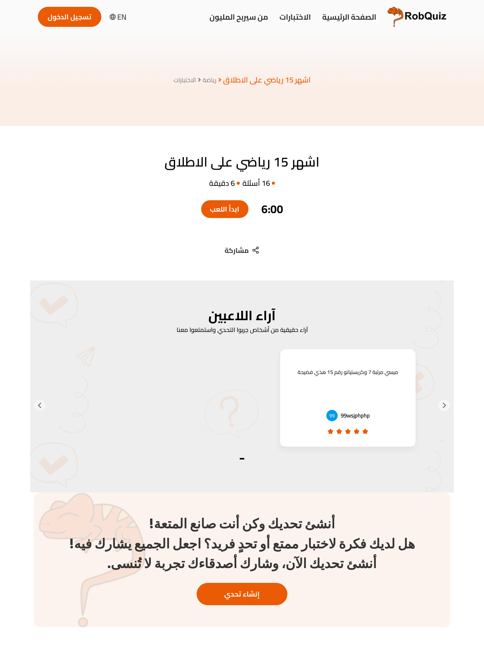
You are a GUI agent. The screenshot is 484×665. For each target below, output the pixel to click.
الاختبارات (295, 17)
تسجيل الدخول (70, 17)
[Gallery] (242, 405)
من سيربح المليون (238, 17)
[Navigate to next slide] (39, 405)
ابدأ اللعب (224, 209)
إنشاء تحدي (242, 594)
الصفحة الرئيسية (349, 17)
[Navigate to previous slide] (444, 405)
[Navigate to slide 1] (242, 458)
